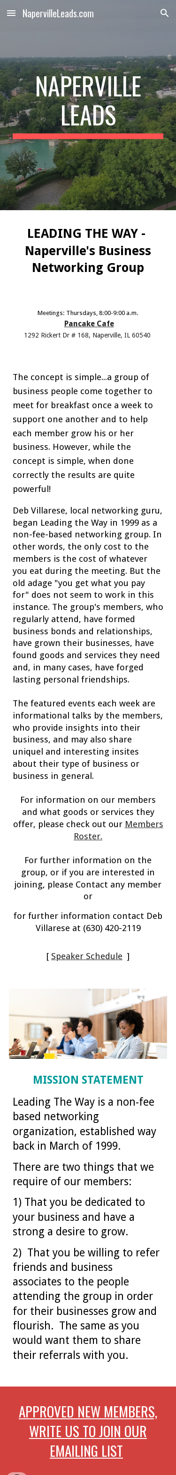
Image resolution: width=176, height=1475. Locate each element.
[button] (11, 13)
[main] (88, 105)
